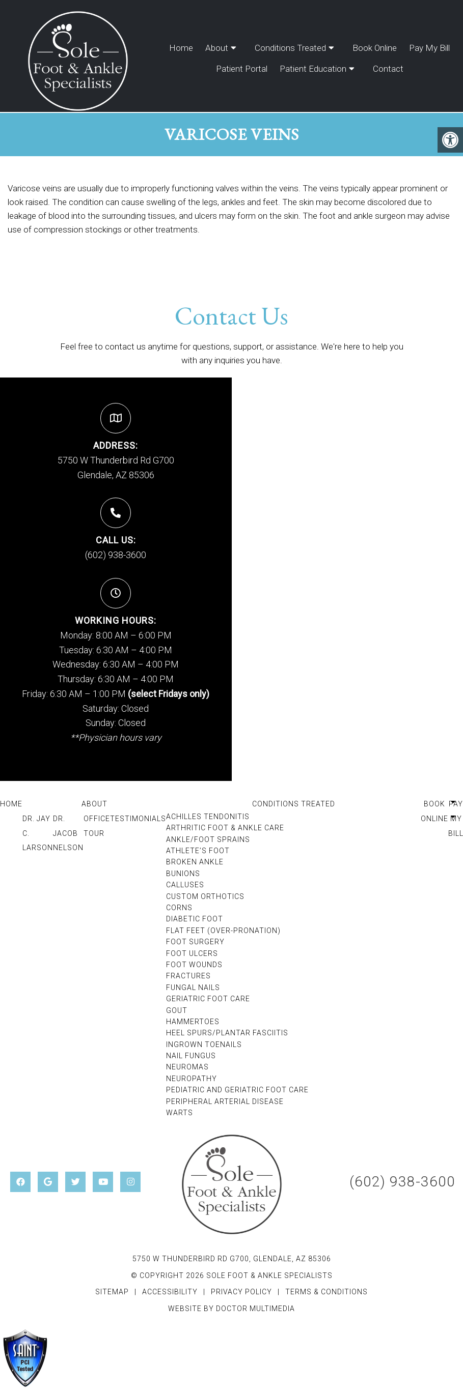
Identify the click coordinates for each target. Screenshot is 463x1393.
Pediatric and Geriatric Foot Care (237, 1090)
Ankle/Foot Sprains (208, 839)
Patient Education (313, 69)
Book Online (374, 48)
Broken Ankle (195, 862)
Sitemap (112, 1292)
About (216, 48)
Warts (179, 1113)
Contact (388, 69)
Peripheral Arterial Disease (225, 1101)
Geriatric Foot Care (208, 999)
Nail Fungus (191, 1056)
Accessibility (170, 1292)
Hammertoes (193, 1022)
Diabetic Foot (194, 919)
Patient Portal (241, 69)
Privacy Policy (242, 1292)
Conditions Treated (290, 48)
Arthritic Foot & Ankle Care (225, 828)
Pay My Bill (429, 48)
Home (181, 48)
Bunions (183, 873)
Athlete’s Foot (198, 851)
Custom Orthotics (205, 896)
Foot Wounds (194, 965)
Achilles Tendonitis (208, 816)
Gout (176, 1010)
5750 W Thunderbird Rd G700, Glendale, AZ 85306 (231, 1259)
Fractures (188, 976)
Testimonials (138, 819)
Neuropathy (191, 1079)
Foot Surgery (195, 942)
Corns (179, 908)
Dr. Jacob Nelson (68, 833)
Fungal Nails (193, 987)
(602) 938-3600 (115, 554)
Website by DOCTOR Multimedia (231, 1308)
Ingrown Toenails (204, 1044)
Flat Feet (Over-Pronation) (223, 930)
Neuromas (187, 1067)
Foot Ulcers (192, 953)
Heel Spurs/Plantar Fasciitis (227, 1033)
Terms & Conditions (326, 1292)
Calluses (185, 885)
